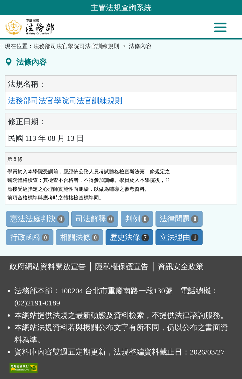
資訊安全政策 (181, 266)
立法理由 (179, 237)
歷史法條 (129, 237)
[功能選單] (220, 27)
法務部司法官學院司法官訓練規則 (76, 46)
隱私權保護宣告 (122, 266)
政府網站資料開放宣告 (48, 266)
